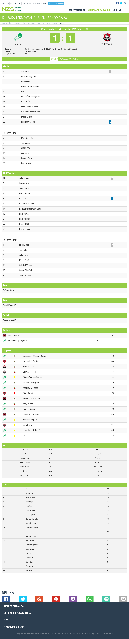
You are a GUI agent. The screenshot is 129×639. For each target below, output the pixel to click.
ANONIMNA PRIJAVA (39, 4)
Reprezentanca (77, 10)
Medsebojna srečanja (68, 59)
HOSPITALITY (26, 4)
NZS (115, 10)
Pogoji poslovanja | (97, 634)
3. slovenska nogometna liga (30, 23)
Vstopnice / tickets (56, 3)
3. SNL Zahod (44, 23)
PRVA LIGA (5, 4)
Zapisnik (54, 59)
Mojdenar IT (68, 636)
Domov (4, 23)
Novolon (76, 636)
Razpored (62, 23)
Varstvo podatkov (108, 634)
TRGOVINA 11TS (15, 4)
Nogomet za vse (14, 627)
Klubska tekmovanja (99, 10)
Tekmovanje (54, 23)
